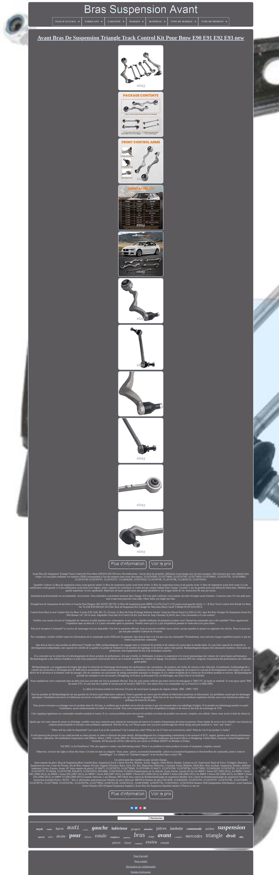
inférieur (119, 828)
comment (138, 843)
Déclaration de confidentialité (141, 866)
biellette (176, 828)
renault (165, 842)
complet (178, 837)
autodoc (148, 829)
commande (194, 829)
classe (127, 842)
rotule (101, 835)
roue (151, 836)
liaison (88, 837)
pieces (116, 842)
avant (164, 835)
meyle (39, 829)
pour (75, 835)
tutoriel (41, 837)
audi (73, 828)
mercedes (194, 836)
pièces (161, 828)
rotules (85, 830)
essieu (151, 841)
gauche (100, 828)
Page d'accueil (141, 856)
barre (60, 829)
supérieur (126, 838)
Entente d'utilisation (141, 872)
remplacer (115, 837)
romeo (49, 829)
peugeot (135, 829)
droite (61, 836)
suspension (231, 827)
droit (231, 835)
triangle (214, 835)
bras (139, 834)
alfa (241, 837)
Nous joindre (140, 861)
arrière (209, 829)
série (50, 837)
